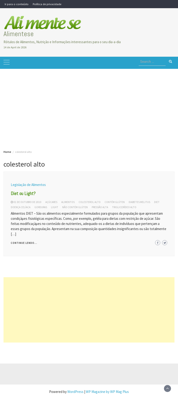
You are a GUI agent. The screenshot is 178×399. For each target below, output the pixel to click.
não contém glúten (75, 207)
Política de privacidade (47, 4)
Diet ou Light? (23, 193)
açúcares (51, 202)
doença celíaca (20, 207)
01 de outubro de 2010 (27, 202)
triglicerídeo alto (124, 207)
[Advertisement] (89, 101)
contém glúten (115, 202)
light (54, 207)
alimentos (68, 202)
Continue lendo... (24, 243)
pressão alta (100, 207)
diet (157, 202)
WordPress (75, 391)
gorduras (40, 207)
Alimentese (19, 33)
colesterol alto (90, 202)
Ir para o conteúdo (17, 4)
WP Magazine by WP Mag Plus (107, 391)
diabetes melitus (139, 202)
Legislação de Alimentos (28, 184)
